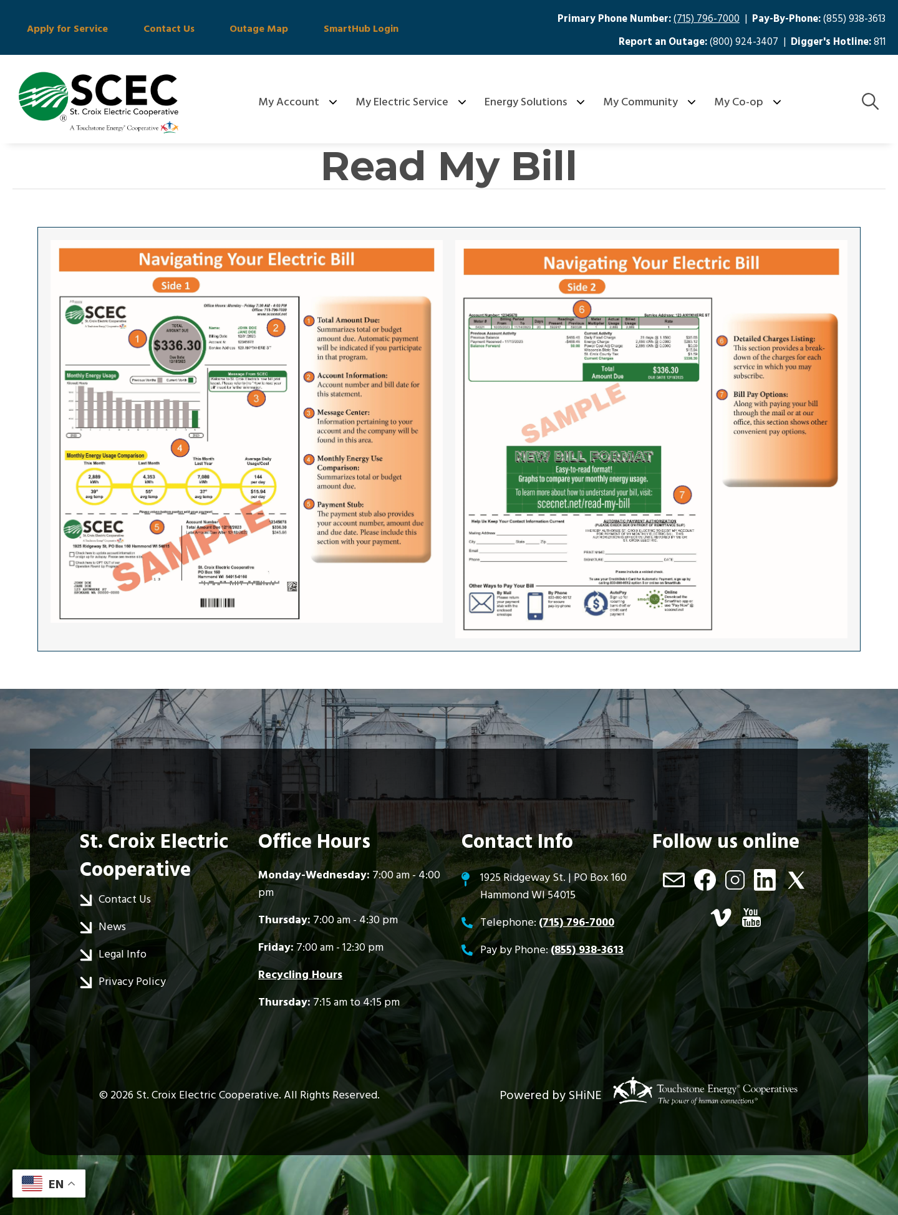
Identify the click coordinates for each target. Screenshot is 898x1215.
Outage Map (236, 30)
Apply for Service (63, 30)
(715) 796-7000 (707, 19)
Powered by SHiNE (551, 1095)
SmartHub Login (329, 30)
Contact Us (155, 30)
